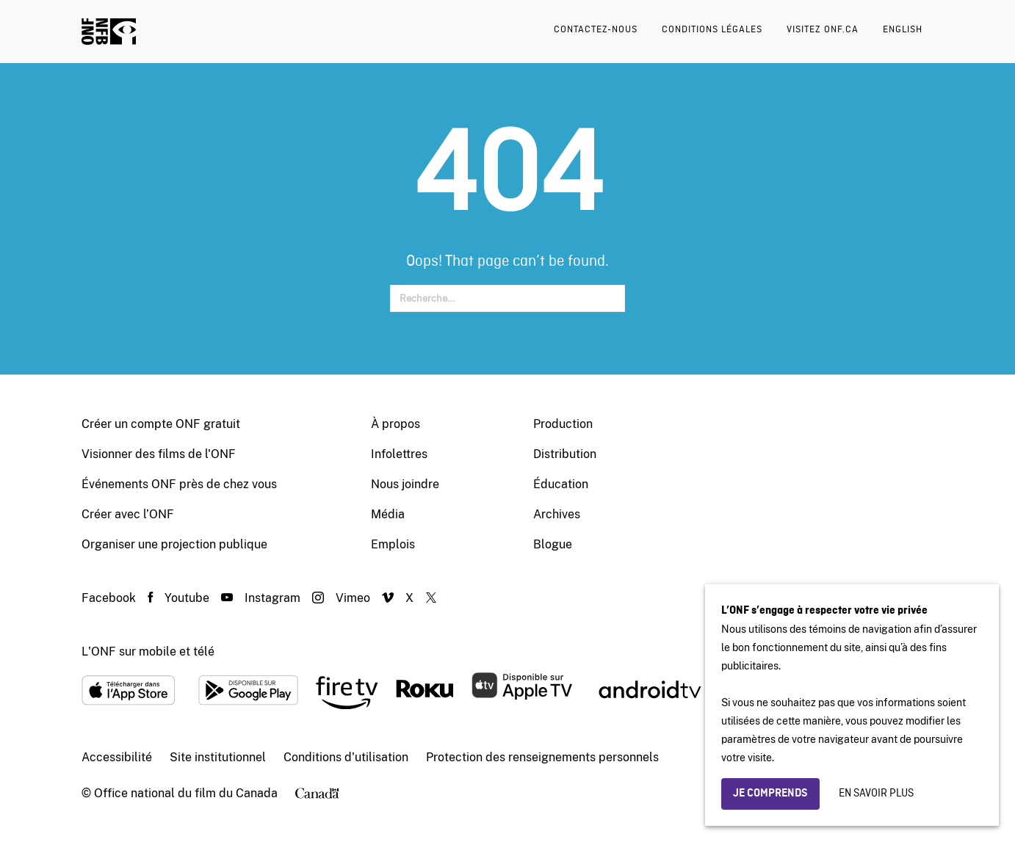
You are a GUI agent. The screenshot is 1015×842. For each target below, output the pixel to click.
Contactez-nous (595, 29)
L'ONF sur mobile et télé (148, 651)
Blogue (552, 544)
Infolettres (399, 454)
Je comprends (770, 793)
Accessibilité (117, 757)
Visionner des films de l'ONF (159, 454)
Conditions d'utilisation (345, 757)
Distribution (564, 454)
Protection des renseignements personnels (542, 757)
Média (388, 514)
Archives (556, 514)
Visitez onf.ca (823, 29)
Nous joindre (405, 484)
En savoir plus (876, 793)
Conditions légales (712, 29)
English (902, 29)
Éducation (560, 484)
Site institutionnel (218, 757)
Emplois (393, 544)
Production (563, 424)
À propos (395, 424)
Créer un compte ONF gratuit (161, 424)
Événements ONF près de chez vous (179, 484)
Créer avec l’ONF (128, 514)
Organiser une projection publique (174, 544)
